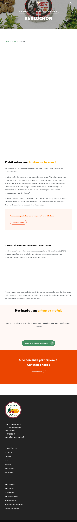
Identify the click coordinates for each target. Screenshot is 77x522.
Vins (6, 460)
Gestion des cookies (12, 509)
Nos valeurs (9, 473)
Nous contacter (10, 484)
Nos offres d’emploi (11, 496)
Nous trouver (9, 488)
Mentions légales (11, 500)
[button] (38, 343)
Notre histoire (9, 469)
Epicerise (8, 464)
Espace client (9, 492)
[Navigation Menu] (6, 3)
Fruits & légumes (11, 448)
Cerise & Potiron (10, 41)
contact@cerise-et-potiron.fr (14, 437)
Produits (53, 12)
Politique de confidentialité (14, 505)
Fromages (24, 12)
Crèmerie (8, 456)
